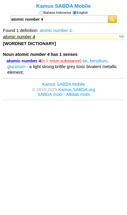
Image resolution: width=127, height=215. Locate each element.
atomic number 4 (55, 30)
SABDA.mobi (49, 94)
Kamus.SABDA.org (76, 89)
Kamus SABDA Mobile (63, 6)
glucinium (16, 66)
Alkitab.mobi (77, 94)
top (121, 36)
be (85, 61)
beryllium (98, 61)
